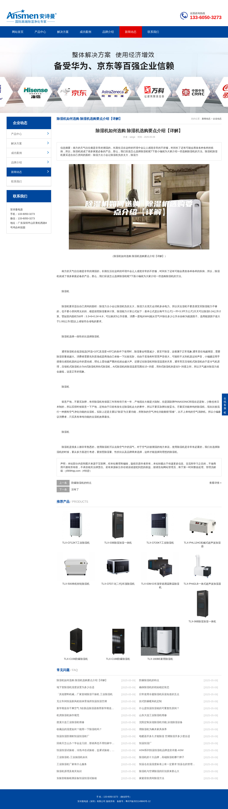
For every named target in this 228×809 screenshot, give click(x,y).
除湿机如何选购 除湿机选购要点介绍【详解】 (82, 680)
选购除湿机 (167, 276)
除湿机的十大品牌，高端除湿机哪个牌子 (161, 757)
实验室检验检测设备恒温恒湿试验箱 (77, 778)
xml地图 (217, 2)
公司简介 (167, 2)
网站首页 (17, 31)
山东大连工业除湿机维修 (153, 715)
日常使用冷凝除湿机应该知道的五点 (159, 694)
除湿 (121, 276)
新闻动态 (130, 31)
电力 (167, 306)
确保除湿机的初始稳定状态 (154, 687)
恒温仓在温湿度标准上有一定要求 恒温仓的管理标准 (168, 764)
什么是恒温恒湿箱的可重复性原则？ (159, 708)
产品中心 (40, 31)
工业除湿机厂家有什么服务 (72, 764)
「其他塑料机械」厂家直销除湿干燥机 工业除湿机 (85, 694)
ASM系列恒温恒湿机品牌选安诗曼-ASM (161, 750)
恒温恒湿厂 (145, 743)
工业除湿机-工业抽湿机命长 (72, 757)
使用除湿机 (103, 446)
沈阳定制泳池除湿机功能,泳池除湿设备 (160, 722)
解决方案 (63, 31)
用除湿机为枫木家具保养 (153, 729)
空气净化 (74, 411)
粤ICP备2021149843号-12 (138, 801)
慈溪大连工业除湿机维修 (70, 722)
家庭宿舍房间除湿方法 (151, 778)
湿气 (131, 446)
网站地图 (201, 2)
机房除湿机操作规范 (68, 715)
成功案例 (85, 31)
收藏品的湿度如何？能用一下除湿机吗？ (79, 729)
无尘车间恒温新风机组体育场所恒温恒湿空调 (82, 701)
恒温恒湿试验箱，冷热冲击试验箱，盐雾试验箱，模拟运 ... (85, 750)
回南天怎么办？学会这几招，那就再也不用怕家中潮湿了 (85, 743)
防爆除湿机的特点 (81, 482)
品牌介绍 (108, 31)
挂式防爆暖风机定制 (150, 701)
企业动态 (217, 118)
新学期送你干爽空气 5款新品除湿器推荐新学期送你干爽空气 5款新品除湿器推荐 (85, 708)
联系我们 (153, 31)
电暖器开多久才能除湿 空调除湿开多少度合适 (164, 736)
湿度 (104, 351)
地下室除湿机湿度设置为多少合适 (75, 687)
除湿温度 (160, 361)
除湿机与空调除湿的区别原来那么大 (159, 771)
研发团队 (184, 2)
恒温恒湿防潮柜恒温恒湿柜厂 (73, 736)
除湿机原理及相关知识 (69, 771)
